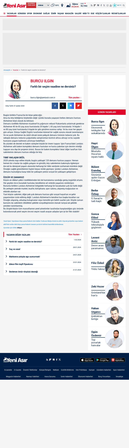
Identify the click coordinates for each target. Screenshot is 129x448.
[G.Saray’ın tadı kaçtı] (107, 197)
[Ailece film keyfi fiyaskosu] (44, 264)
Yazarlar (15, 70)
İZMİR (53, 13)
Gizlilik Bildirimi (67, 370)
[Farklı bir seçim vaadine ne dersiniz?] (44, 241)
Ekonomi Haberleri (85, 376)
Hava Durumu (49, 376)
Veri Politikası (81, 370)
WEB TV (86, 13)
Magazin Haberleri (13, 376)
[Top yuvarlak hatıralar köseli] (107, 338)
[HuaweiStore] (118, 360)
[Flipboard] (95, 4)
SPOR (29, 13)
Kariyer (92, 370)
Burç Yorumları (104, 376)
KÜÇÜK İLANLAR (103, 13)
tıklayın (19, 228)
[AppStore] (87, 360)
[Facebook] (56, 360)
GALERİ (78, 13)
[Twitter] (60, 359)
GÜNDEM (22, 13)
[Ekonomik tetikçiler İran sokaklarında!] (107, 126)
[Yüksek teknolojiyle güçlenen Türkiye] (107, 221)
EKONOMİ (37, 13)
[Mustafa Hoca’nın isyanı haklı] (107, 150)
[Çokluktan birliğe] (107, 315)
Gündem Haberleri (104, 370)
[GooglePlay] (102, 360)
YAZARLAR (11, 13)
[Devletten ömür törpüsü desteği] (44, 271)
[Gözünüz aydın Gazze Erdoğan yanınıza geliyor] (107, 173)
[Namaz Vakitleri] (72, 5)
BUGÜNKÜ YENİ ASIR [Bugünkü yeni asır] (31, 4)
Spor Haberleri (119, 370)
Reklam (56, 370)
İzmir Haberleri (67, 376)
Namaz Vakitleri (32, 376)
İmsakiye (119, 376)
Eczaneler (8, 370)
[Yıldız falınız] (107, 268)
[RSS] (47, 360)
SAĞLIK (46, 13)
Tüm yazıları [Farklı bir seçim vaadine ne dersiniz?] (75, 97)
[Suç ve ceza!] (44, 249)
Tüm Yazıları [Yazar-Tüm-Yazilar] (75, 234)
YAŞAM (60, 13)
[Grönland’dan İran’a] (107, 291)
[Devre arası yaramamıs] (107, 244)
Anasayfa (7, 70)
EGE (92, 13)
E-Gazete (17, 370)
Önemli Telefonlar (30, 370)
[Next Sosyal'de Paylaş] (54, 360)
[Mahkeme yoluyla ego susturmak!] (44, 256)
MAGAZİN (69, 13)
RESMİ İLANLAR (119, 13)
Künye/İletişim (45, 370)
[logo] (15, 359)
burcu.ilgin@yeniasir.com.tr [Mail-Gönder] (42, 97)
